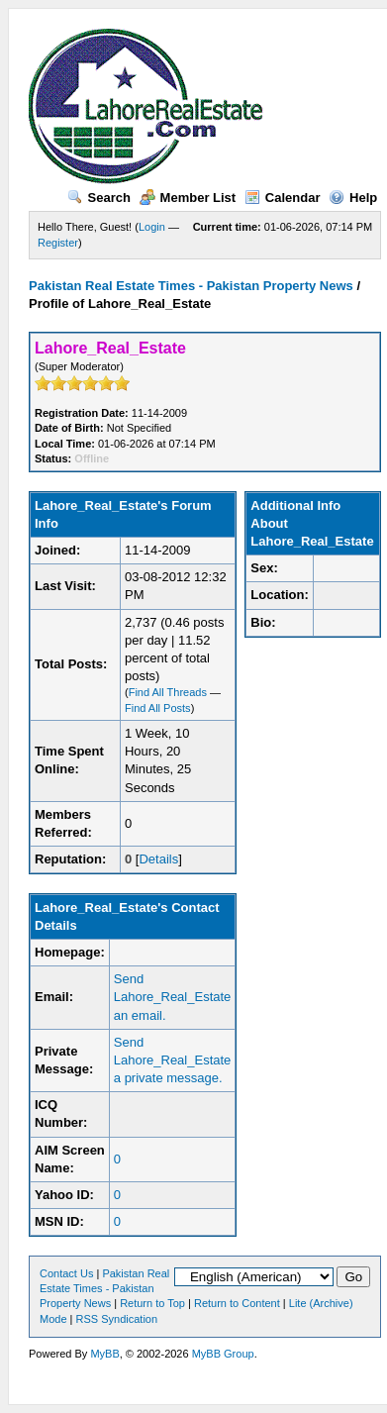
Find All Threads (168, 692)
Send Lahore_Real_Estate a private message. (173, 1060)
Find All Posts (158, 708)
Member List (188, 197)
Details (158, 859)
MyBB (104, 1354)
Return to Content (237, 1303)
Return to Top (152, 1303)
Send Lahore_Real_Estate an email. (173, 996)
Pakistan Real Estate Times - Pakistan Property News (192, 285)
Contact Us (66, 1273)
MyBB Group (223, 1354)
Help (353, 197)
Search (99, 197)
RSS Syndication (117, 1319)
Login (152, 227)
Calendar (282, 197)
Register (58, 243)
